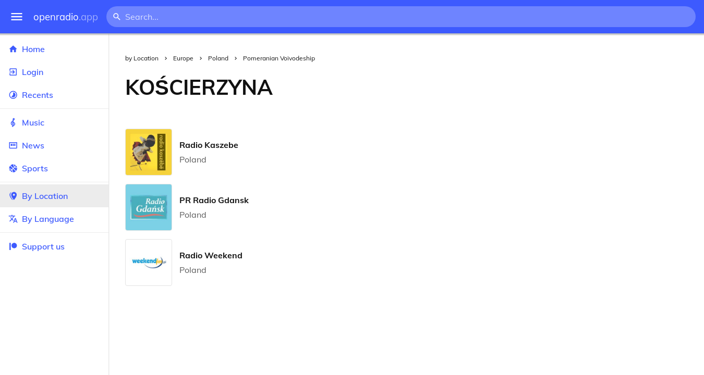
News (54, 145)
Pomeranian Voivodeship (279, 58)
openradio (65, 17)
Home (54, 49)
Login (54, 71)
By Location (54, 195)
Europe (183, 58)
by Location (142, 58)
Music (54, 122)
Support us (36, 246)
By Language (54, 218)
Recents (54, 94)
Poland (218, 58)
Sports (54, 168)
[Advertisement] (496, 87)
